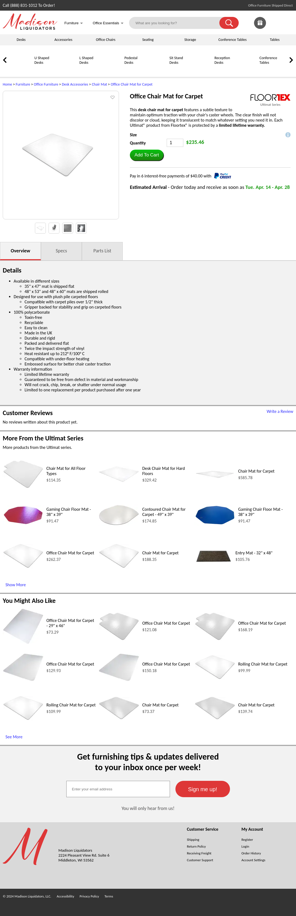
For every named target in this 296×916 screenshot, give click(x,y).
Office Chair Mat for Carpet (132, 84)
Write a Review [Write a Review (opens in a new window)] (280, 411)
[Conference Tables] (245, 70)
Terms (108, 896)
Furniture (23, 84)
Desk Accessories (75, 84)
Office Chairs (105, 39)
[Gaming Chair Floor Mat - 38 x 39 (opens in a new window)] (23, 523)
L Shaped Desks (86, 60)
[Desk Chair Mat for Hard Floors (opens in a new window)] (118, 480)
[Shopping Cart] (287, 23)
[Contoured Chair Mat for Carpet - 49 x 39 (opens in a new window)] (118, 524)
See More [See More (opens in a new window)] (13, 736)
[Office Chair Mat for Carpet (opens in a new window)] (23, 567)
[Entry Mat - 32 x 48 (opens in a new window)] (214, 573)
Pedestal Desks (130, 60)
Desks (21, 39)
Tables (274, 39)
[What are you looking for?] (177, 23)
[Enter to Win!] (260, 27)
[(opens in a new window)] (270, 97)
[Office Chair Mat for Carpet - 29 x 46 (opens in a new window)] (23, 642)
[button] (229, 23)
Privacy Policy (89, 896)
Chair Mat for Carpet (256, 471)
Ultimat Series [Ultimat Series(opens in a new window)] (270, 104)
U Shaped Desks (41, 60)
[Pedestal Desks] (110, 70)
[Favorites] (274, 27)
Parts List (102, 251)
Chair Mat (99, 84)
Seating (148, 39)
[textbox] (118, 789)
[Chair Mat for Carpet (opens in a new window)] (215, 477)
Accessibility (65, 896)
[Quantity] (175, 143)
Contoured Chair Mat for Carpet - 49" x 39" (164, 512)
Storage (190, 39)
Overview (20, 251)
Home (7, 84)
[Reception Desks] (200, 70)
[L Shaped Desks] (65, 70)
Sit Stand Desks (176, 60)
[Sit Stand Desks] (155, 70)
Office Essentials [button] (108, 23)
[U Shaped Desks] (20, 70)
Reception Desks (222, 60)
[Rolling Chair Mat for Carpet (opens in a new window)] (215, 678)
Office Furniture (46, 84)
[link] (287, 23)
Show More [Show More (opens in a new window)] (15, 584)
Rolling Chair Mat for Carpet (263, 664)
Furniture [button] (73, 23)
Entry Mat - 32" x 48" (254, 552)
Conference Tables (232, 39)
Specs (61, 251)
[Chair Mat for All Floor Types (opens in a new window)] (23, 487)
